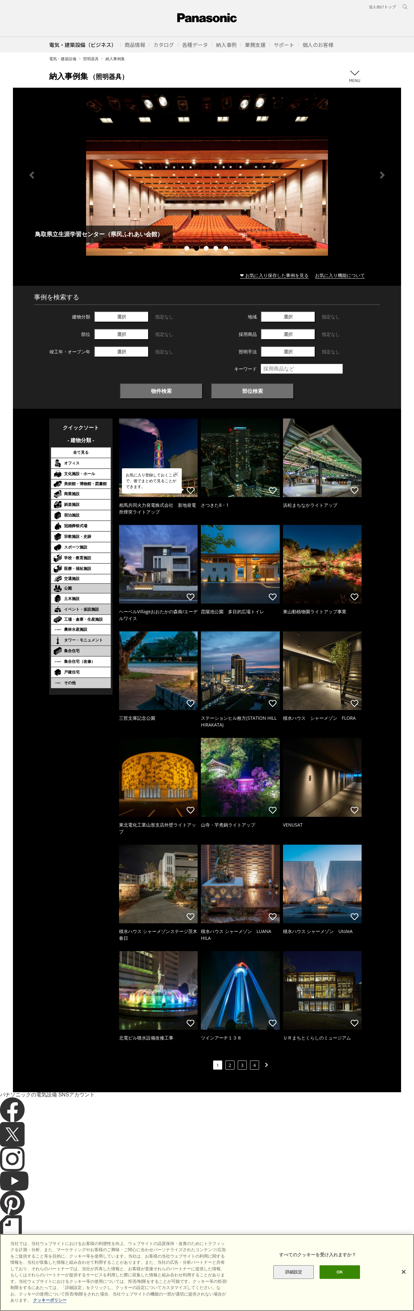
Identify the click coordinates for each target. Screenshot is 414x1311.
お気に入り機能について (340, 275)
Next (382, 175)
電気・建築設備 (62, 58)
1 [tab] (187, 249)
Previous (31, 175)
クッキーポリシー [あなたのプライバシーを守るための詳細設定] (50, 1300)
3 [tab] (207, 249)
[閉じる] (404, 1272)
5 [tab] (226, 249)
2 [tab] (197, 249)
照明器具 (91, 58)
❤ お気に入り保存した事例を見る (274, 275)
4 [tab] (216, 249)
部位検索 (252, 390)
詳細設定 (293, 1272)
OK (339, 1272)
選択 (121, 317)
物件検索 (161, 390)
